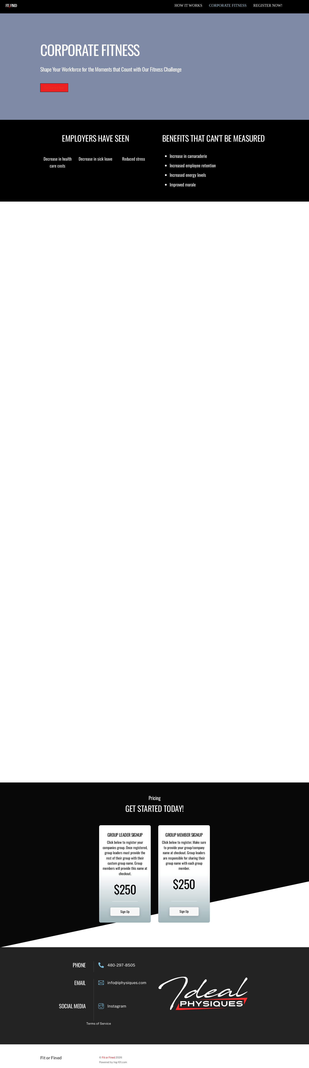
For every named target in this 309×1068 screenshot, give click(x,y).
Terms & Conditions (53, 1054)
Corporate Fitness (228, 5)
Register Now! (267, 5)
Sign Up (124, 894)
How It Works (188, 5)
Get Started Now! (54, 87)
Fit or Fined (108, 1040)
